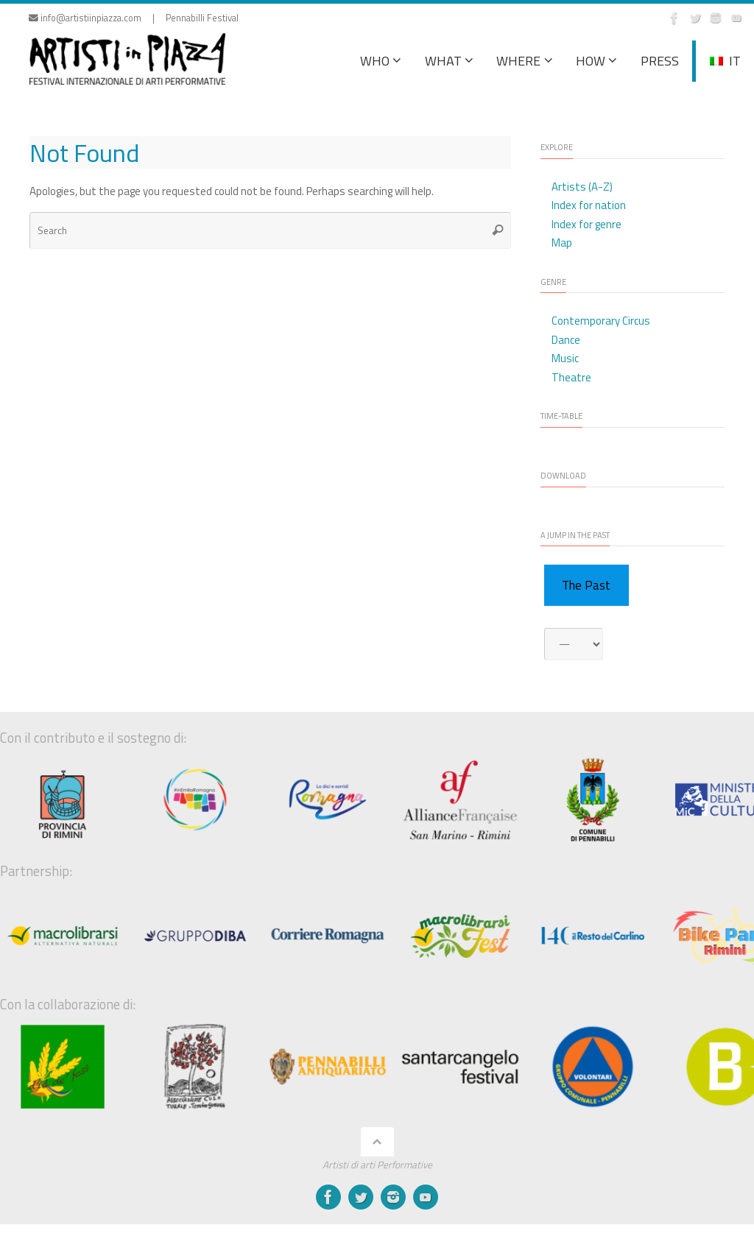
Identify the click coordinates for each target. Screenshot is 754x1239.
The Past (586, 585)
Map (562, 242)
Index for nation (589, 205)
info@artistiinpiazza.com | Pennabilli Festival (134, 18)
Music (565, 358)
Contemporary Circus (601, 320)
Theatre (571, 377)
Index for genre (586, 224)
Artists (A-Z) (582, 186)
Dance (566, 339)
